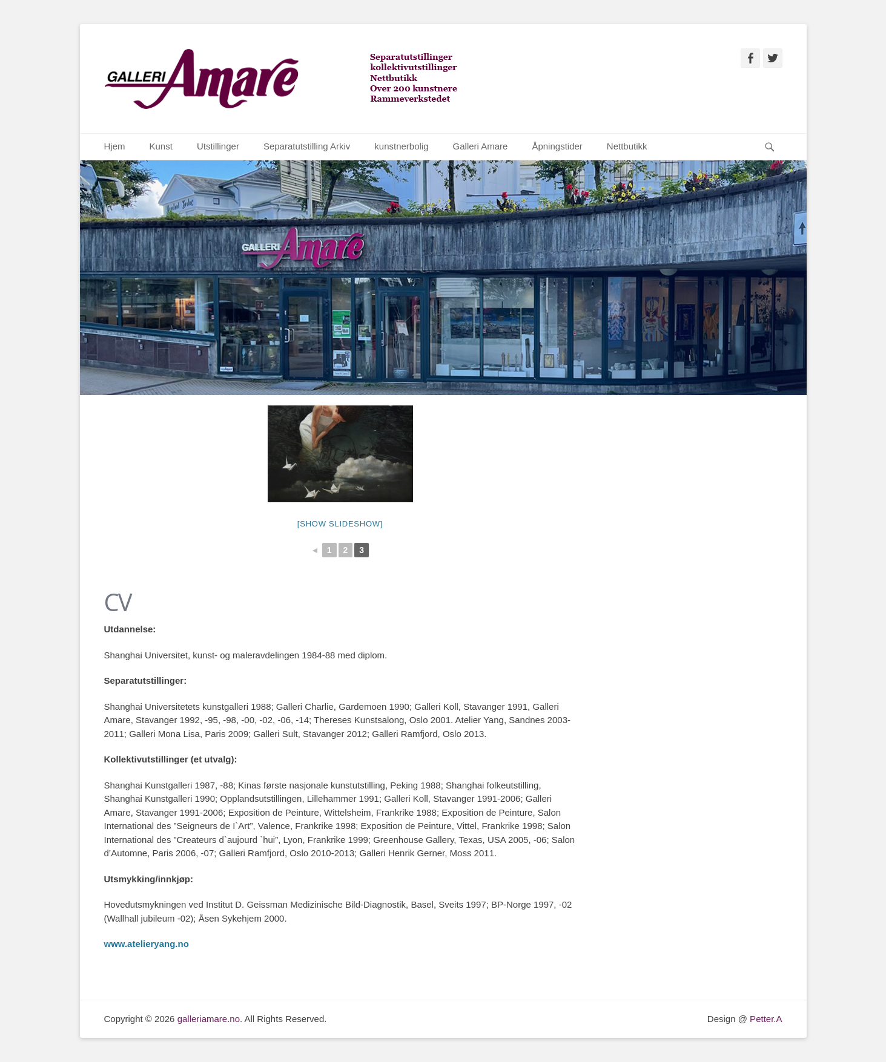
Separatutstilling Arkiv (306, 146)
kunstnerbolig (401, 146)
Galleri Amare (480, 146)
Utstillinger (218, 146)
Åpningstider (557, 146)
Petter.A (764, 1019)
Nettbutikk (627, 146)
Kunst (161, 146)
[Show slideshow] (340, 523)
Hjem (114, 146)
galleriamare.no (208, 1019)
